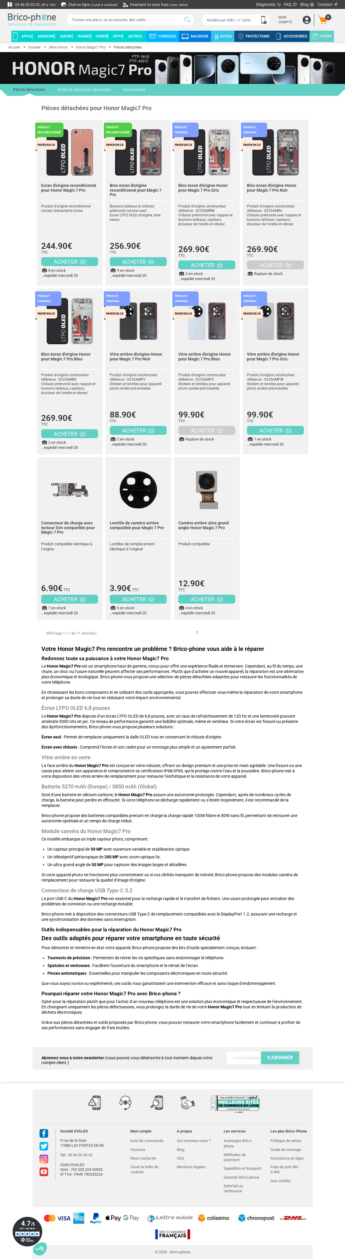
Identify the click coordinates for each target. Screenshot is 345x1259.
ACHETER (70, 262)
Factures (137, 1149)
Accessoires (134, 90)
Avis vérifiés (280, 1181)
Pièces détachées (29, 92)
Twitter (43, 1146)
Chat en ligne (93, 4)
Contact (328, 4)
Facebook (43, 1133)
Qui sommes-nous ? (194, 1140)
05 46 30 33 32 (32, 4)
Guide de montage (285, 1149)
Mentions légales (191, 1167)
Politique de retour (285, 1140)
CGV (180, 1158)
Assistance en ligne (287, 1158)
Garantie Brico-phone (241, 1177)
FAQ (290, 4)
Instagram (43, 1159)
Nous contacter (143, 1158)
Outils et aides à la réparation (84, 90)
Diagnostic (268, 4)
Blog (307, 4)
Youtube (43, 1171)
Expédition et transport (242, 1168)
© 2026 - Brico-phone (172, 1252)
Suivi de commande (146, 1140)
